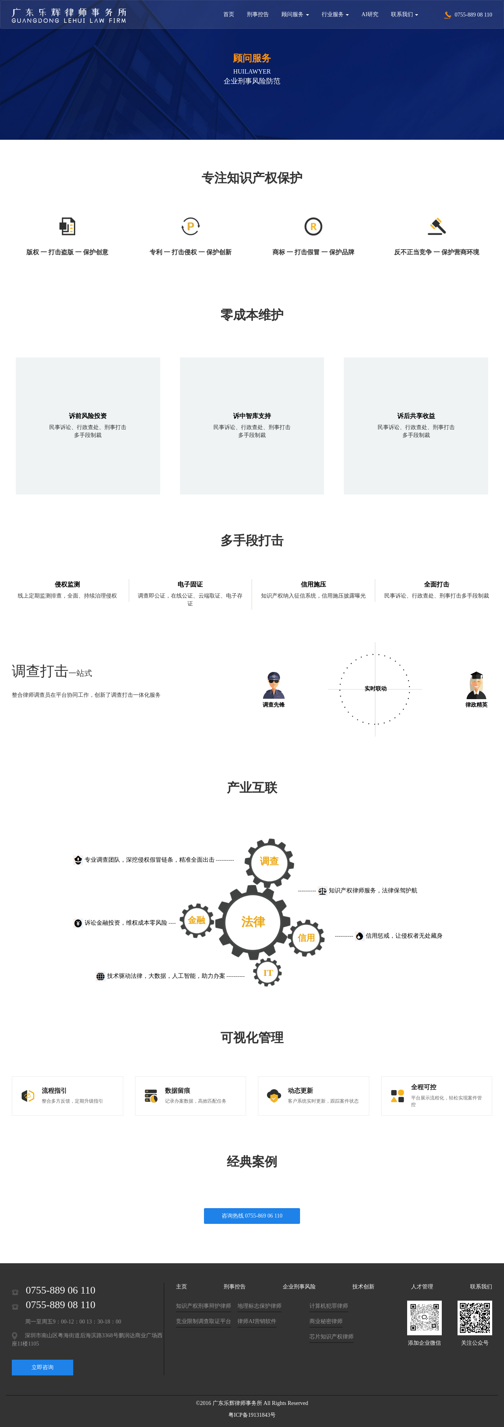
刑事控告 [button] (258, 14)
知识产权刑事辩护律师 (203, 1306)
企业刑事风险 (299, 1287)
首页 (228, 14)
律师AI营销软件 (256, 1321)
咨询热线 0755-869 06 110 (252, 1216)
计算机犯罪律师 (328, 1306)
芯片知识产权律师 (331, 1337)
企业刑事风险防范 (252, 81)
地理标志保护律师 (259, 1306)
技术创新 (363, 1287)
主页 (181, 1287)
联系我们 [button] (405, 14)
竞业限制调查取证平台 (203, 1321)
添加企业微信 (424, 1343)
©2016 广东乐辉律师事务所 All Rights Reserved (252, 1403)
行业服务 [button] (335, 14)
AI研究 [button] (369, 14)
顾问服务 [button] (295, 14)
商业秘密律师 (326, 1321)
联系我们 (481, 1287)
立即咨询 (43, 1367)
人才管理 (422, 1287)
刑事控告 (235, 1287)
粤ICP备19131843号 (252, 1415)
